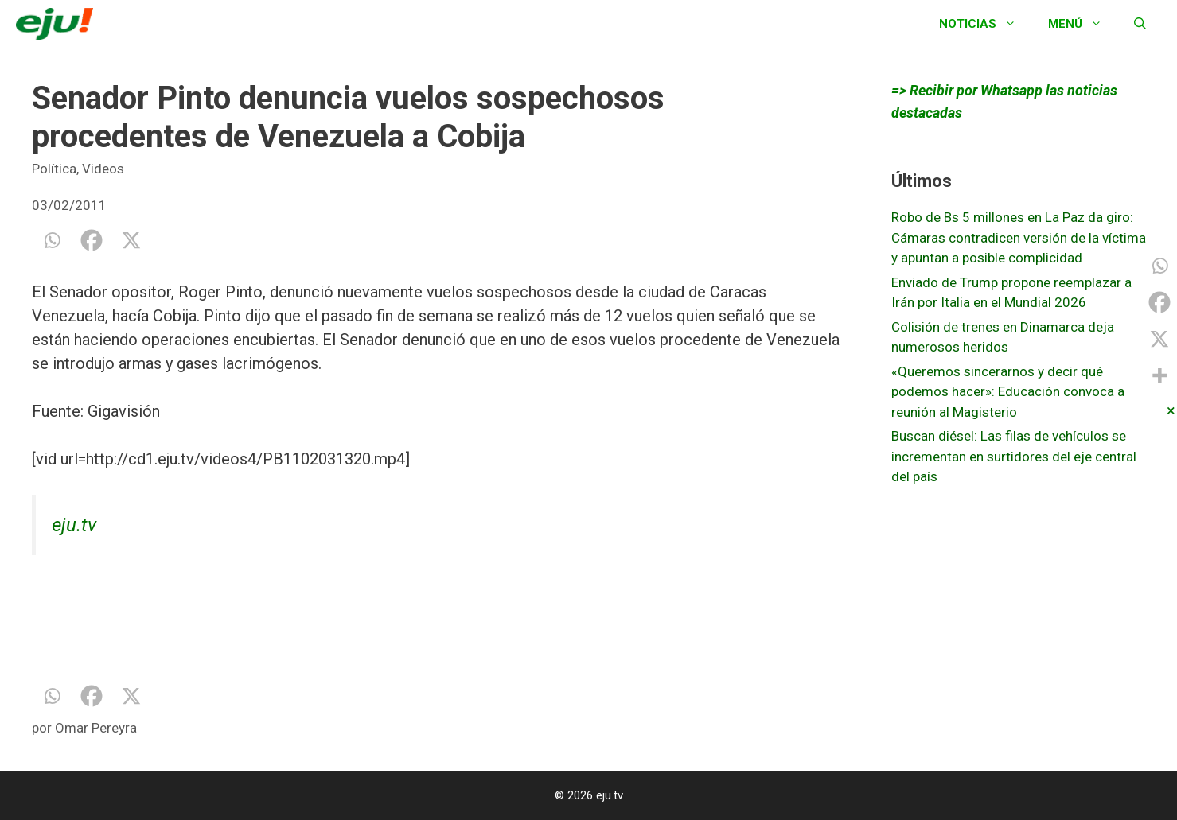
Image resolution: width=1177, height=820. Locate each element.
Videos (103, 169)
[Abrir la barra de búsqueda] (1140, 24)
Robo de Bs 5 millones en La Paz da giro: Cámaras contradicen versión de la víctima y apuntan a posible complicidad (1018, 237)
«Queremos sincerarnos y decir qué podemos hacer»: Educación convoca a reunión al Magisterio (1007, 391)
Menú (1083, 24)
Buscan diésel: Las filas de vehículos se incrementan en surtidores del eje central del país (1013, 456)
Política (54, 169)
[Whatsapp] (51, 240)
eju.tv (74, 525)
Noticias (985, 24)
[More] (1159, 375)
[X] (131, 240)
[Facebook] (91, 240)
